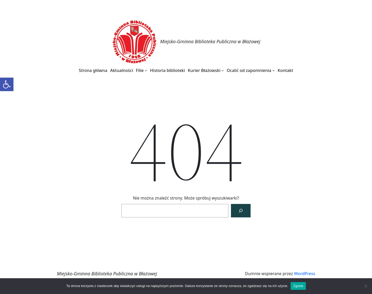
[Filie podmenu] (146, 70)
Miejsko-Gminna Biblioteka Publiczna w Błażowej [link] (210, 41)
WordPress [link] (304, 273)
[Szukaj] (241, 210)
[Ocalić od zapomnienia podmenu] (273, 70)
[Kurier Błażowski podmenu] (222, 70)
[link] (6, 84)
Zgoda (298, 286)
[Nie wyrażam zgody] (365, 286)
